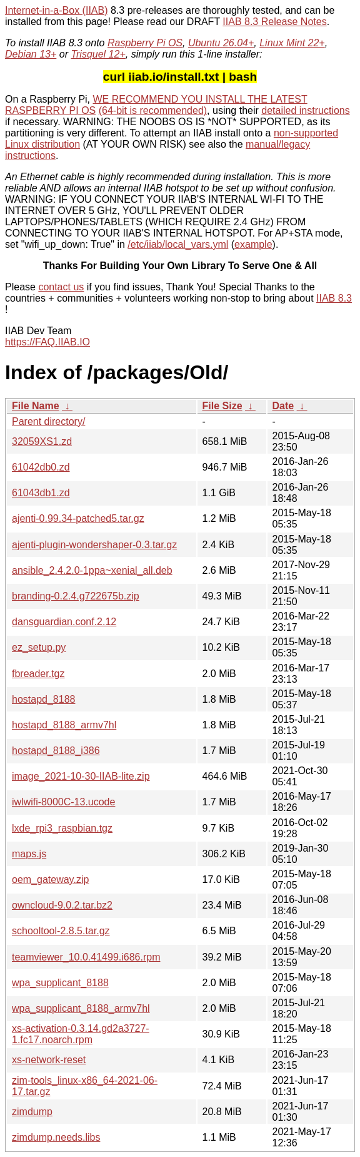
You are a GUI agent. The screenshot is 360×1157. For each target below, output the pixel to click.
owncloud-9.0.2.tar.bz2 (62, 905)
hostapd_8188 (43, 699)
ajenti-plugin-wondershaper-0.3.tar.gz (94, 544)
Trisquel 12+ (98, 54)
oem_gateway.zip (50, 879)
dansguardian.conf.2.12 (64, 621)
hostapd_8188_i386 (56, 750)
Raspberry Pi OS (145, 43)
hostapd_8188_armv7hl (64, 725)
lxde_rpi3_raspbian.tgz (62, 828)
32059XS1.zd (42, 441)
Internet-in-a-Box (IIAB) (56, 10)
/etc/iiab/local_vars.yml (178, 244)
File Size (222, 405)
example (253, 244)
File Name (35, 405)
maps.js (29, 854)
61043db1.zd (41, 492)
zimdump (32, 1111)
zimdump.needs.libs (56, 1137)
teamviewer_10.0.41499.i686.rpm (86, 957)
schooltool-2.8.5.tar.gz (61, 930)
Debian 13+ (30, 54)
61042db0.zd (41, 467)
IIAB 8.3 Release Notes (274, 21)
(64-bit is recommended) (153, 110)
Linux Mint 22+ (292, 43)
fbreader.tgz (38, 673)
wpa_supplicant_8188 (60, 982)
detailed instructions (305, 110)
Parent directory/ (48, 421)
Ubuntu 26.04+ (221, 43)
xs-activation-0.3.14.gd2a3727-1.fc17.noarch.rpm (80, 1034)
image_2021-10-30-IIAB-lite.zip (81, 776)
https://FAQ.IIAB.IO (47, 342)
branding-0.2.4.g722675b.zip (75, 596)
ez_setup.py (39, 647)
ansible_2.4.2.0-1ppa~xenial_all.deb (92, 570)
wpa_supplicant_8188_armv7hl (81, 1008)
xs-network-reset (49, 1059)
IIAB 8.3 (334, 298)
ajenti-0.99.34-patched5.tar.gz (78, 518)
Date (283, 405)
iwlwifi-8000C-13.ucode (63, 802)
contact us (61, 287)
